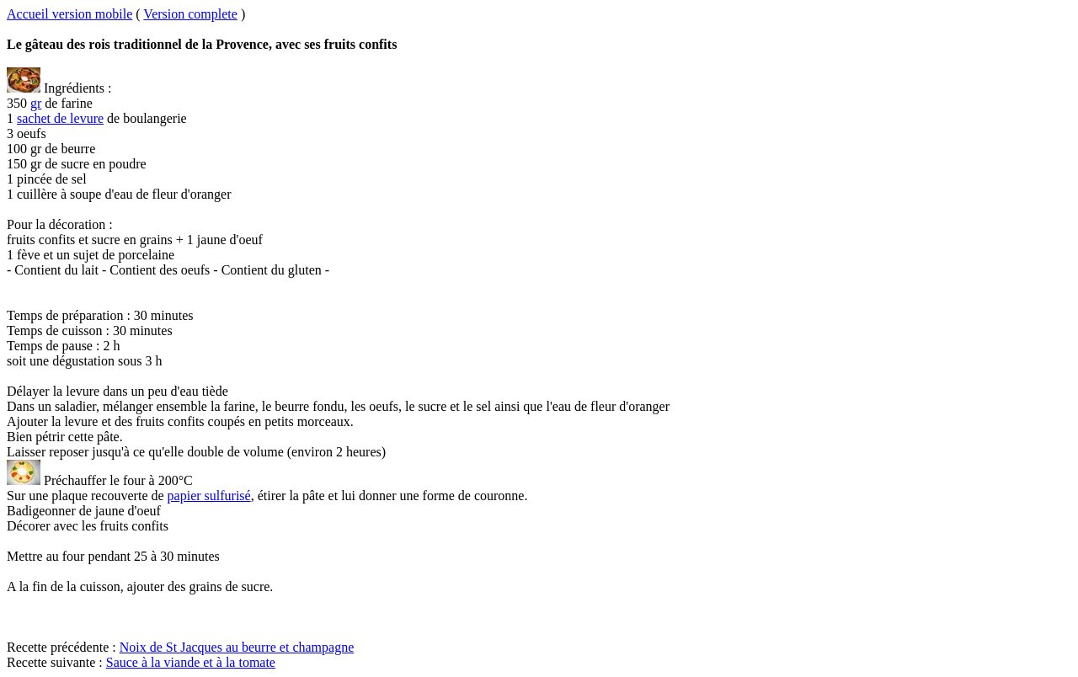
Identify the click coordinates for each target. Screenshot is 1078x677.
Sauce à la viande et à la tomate (190, 662)
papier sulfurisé (209, 495)
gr (35, 103)
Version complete (190, 14)
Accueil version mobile (69, 14)
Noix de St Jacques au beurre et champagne (237, 647)
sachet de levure (60, 118)
